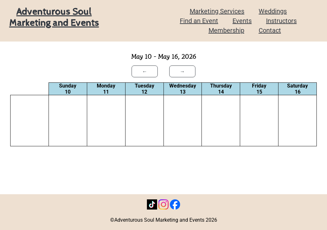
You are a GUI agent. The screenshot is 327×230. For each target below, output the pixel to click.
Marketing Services (217, 11)
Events (242, 21)
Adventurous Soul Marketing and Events (54, 17)
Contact (270, 30)
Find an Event (199, 21)
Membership (226, 30)
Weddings (273, 11)
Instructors (281, 21)
